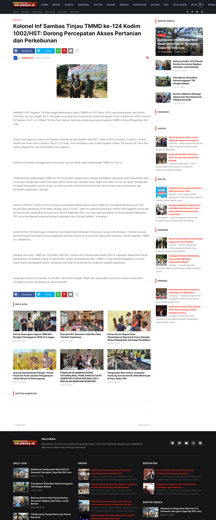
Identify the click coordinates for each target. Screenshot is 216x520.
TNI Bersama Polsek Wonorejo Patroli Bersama (51, 515)
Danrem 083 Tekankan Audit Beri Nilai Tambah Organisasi (80, 335)
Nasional (83, 4)
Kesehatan (139, 4)
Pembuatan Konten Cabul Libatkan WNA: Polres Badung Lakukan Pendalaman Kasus (185, 309)
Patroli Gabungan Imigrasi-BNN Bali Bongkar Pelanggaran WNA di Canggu (33, 335)
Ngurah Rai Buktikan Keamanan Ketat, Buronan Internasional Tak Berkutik (184, 157)
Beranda (17, 20)
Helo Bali (25, 12)
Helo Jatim (62, 12)
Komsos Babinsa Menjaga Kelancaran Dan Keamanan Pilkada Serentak (187, 96)
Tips (166, 4)
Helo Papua (37, 12)
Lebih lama (143, 424)
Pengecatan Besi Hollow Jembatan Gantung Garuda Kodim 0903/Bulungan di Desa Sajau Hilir (129, 375)
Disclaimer (180, 4)
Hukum (111, 4)
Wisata (69, 4)
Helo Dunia (50, 12)
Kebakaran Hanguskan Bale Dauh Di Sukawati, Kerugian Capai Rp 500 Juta (51, 470)
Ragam (155, 4)
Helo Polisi (74, 12)
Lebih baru (20, 424)
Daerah (124, 4)
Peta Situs (197, 4)
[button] (200, 4)
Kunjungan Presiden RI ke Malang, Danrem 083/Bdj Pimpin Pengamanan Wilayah (184, 259)
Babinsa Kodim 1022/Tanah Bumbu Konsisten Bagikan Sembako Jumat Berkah (188, 64)
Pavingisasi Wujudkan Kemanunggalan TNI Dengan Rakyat (185, 80)
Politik (98, 4)
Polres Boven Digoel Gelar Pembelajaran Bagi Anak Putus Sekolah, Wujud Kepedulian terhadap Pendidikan (128, 337)
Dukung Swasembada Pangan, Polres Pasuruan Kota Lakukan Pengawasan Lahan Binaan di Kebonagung (33, 375)
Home (44, 4)
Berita (56, 4)
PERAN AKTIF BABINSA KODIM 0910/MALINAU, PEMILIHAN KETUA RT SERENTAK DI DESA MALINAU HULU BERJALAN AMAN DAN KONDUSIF (81, 377)
